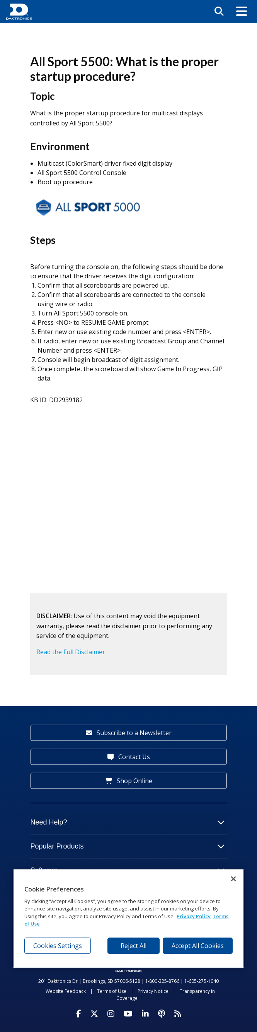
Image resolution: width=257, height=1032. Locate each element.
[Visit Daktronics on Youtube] (128, 1014)
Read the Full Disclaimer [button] (70, 652)
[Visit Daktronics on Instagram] (110, 1014)
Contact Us (128, 757)
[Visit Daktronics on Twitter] (94, 1014)
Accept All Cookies (198, 945)
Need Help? (128, 822)
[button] (241, 11)
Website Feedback (66, 991)
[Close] (233, 878)
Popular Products (128, 846)
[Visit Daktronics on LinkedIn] (145, 1014)
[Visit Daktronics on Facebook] (78, 1014)
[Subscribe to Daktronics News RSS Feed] (177, 1014)
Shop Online (128, 781)
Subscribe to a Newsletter (129, 733)
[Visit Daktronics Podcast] (161, 1014)
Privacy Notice (153, 991)
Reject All (133, 945)
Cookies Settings (57, 945)
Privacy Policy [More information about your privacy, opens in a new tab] (194, 916)
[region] (128, 918)
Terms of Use (111, 991)
